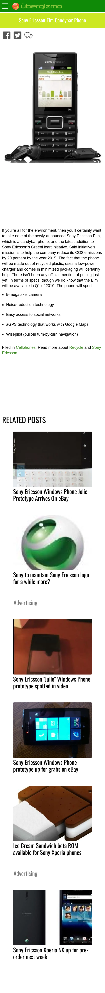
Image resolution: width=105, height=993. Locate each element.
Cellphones (26, 347)
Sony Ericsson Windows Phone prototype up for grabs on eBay (45, 765)
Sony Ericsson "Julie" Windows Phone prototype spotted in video (51, 682)
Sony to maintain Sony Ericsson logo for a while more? (51, 578)
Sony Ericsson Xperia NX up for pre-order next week (50, 953)
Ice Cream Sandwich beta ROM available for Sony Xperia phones (47, 849)
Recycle (76, 347)
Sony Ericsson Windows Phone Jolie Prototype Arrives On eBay (50, 495)
